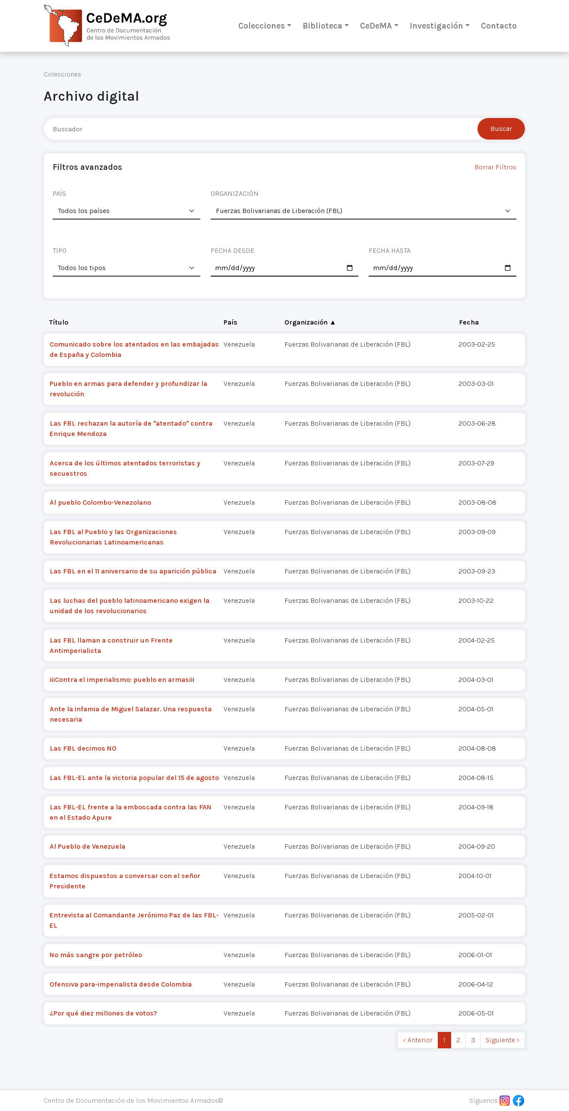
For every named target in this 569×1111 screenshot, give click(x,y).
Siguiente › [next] (502, 1040)
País (230, 322)
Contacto (499, 26)
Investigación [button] (436, 26)
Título (58, 322)
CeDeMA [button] (376, 26)
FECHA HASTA (390, 250)
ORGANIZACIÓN (235, 193)
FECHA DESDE (232, 250)
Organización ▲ (310, 322)
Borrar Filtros (495, 167)
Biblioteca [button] (322, 26)
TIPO (59, 250)
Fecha (469, 322)
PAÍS (59, 193)
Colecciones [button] (261, 26)
